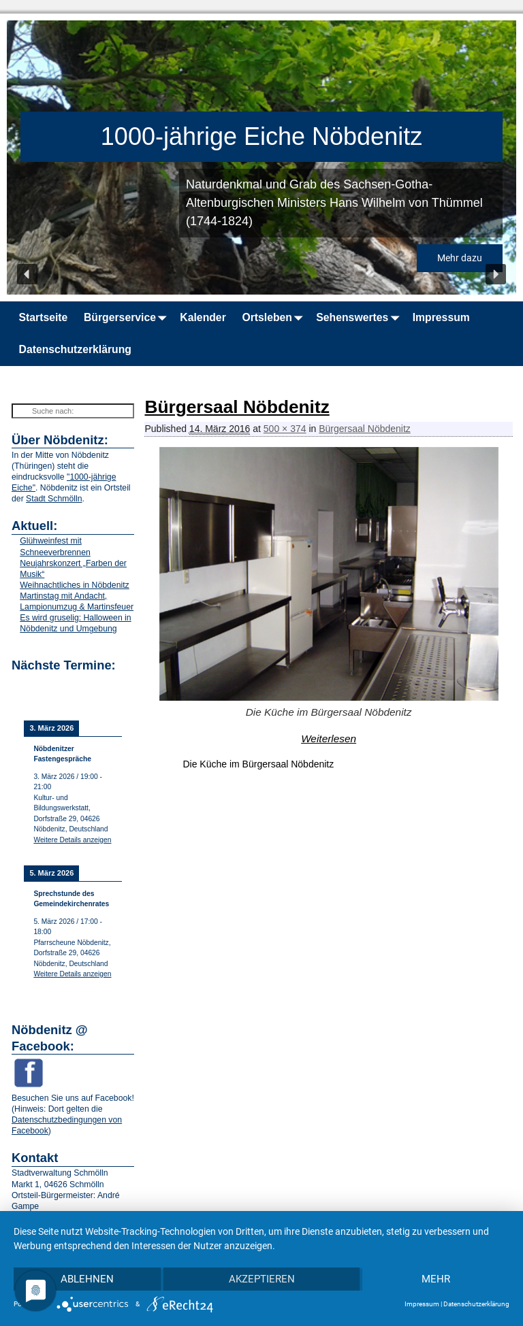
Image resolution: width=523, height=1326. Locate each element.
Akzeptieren (262, 1279)
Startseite (43, 317)
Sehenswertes (360, 317)
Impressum (441, 317)
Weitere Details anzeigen (72, 840)
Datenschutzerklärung (75, 349)
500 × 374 (285, 428)
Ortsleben (275, 317)
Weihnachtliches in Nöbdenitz (74, 585)
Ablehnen (87, 1279)
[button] (27, 274)
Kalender (202, 317)
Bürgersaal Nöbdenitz (365, 428)
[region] (261, 157)
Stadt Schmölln (54, 498)
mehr (436, 1279)
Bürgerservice (128, 317)
